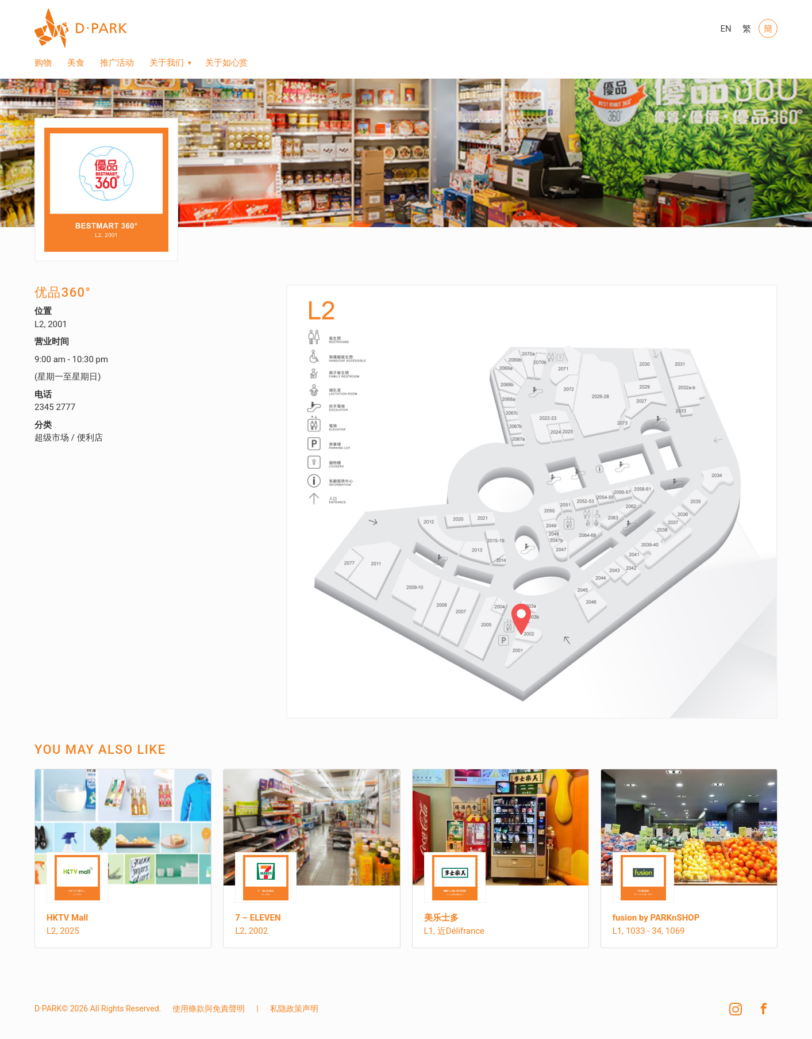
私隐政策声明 (294, 1008)
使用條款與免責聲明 (208, 1008)
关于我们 (166, 62)
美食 (75, 62)
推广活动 (117, 62)
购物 (43, 62)
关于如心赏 (226, 62)
